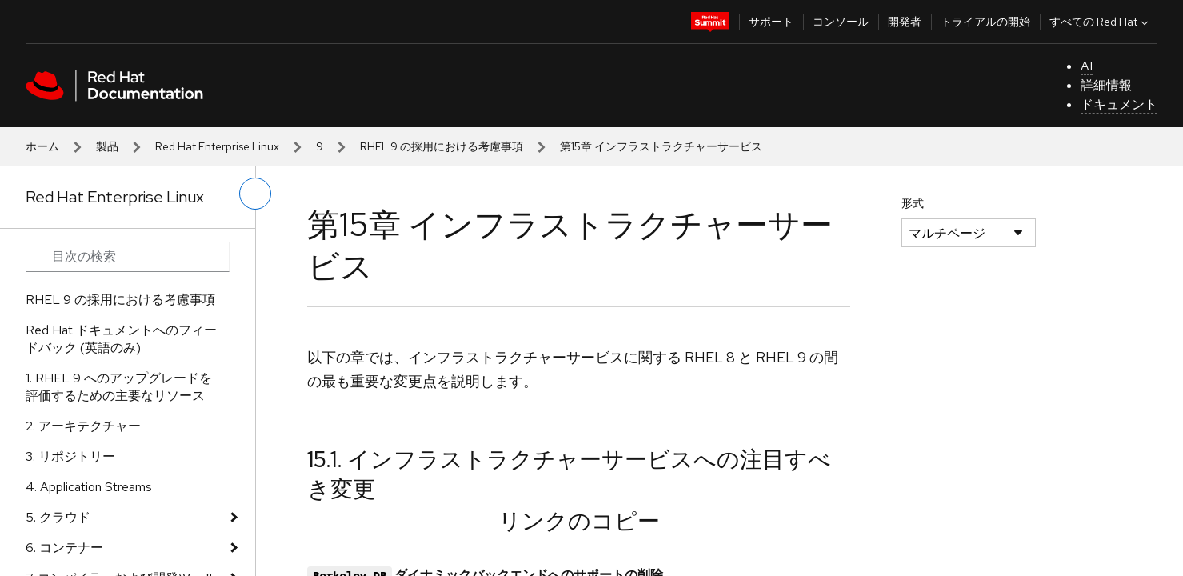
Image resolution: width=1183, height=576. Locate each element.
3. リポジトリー (70, 456)
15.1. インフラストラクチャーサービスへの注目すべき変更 (569, 473)
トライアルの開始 (985, 21)
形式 (912, 203)
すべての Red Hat (1100, 21)
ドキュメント (1119, 104)
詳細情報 (1106, 85)
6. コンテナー (64, 547)
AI (1087, 66)
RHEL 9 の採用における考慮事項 (441, 146)
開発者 (904, 21)
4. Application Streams (89, 486)
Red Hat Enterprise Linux (217, 146)
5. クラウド (58, 517)
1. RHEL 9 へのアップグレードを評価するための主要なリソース (119, 387)
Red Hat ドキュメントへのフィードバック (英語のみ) (121, 339)
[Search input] (128, 257)
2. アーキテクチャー (83, 426)
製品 (107, 146)
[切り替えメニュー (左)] (255, 194)
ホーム (42, 146)
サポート (771, 21)
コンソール (841, 21)
